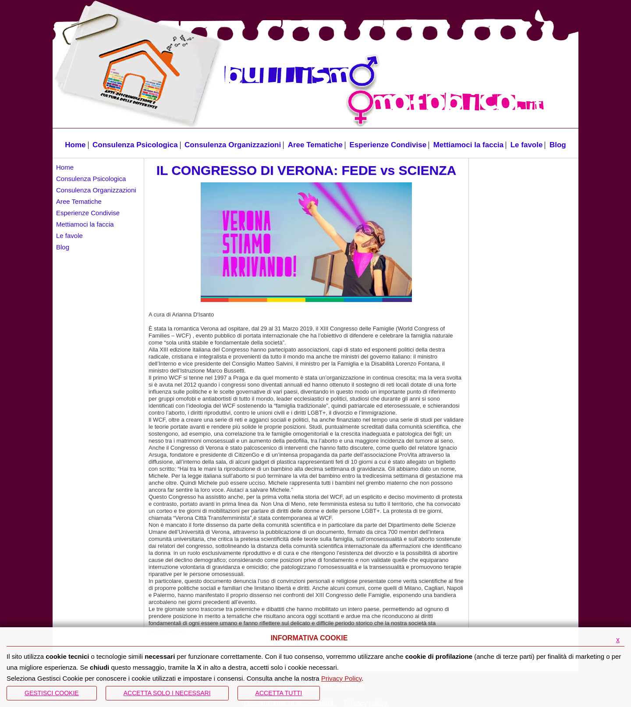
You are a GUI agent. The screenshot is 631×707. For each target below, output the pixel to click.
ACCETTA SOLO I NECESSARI (167, 692)
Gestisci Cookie (52, 692)
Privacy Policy (341, 678)
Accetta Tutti (278, 692)
